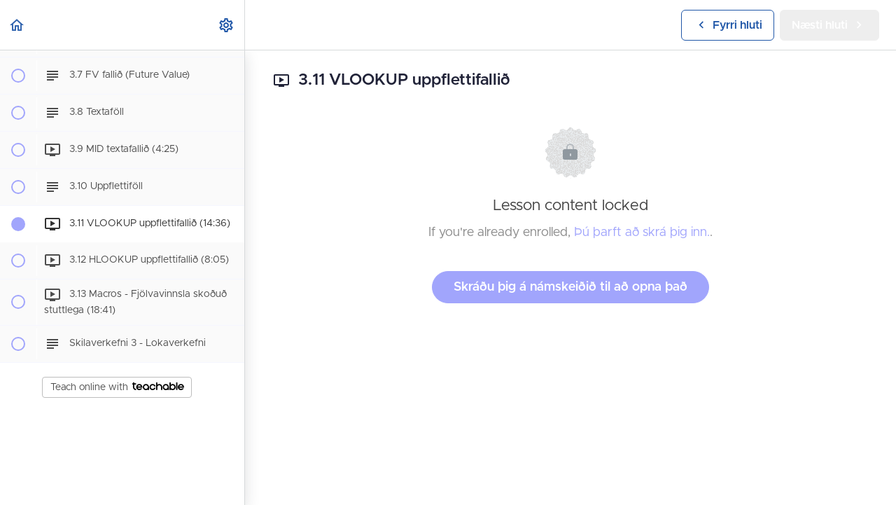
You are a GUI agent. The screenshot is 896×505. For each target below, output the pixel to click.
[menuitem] (226, 25)
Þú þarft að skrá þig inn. (642, 232)
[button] (17, 25)
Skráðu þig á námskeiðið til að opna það (570, 287)
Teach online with (117, 387)
